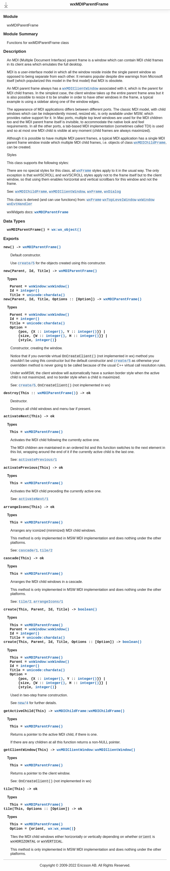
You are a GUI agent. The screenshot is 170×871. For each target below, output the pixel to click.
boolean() (87, 610)
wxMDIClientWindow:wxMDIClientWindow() (96, 750)
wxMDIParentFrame (51, 212)
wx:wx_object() (66, 230)
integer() (29, 291)
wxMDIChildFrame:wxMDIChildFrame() (89, 711)
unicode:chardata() (46, 295)
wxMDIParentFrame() (26, 230)
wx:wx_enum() (60, 829)
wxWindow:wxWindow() (49, 287)
